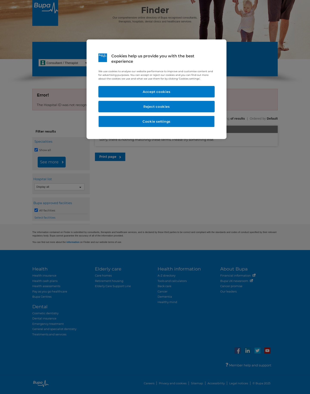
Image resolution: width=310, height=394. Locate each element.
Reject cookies (156, 107)
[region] (156, 89)
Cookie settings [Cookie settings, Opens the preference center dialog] (156, 121)
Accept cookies (156, 92)
